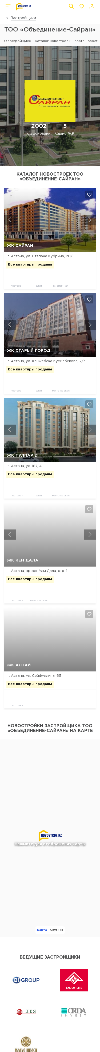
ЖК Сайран (20, 245)
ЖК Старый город (28, 350)
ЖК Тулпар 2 (22, 455)
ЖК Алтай (19, 665)
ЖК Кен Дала (22, 560)
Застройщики (23, 18)
